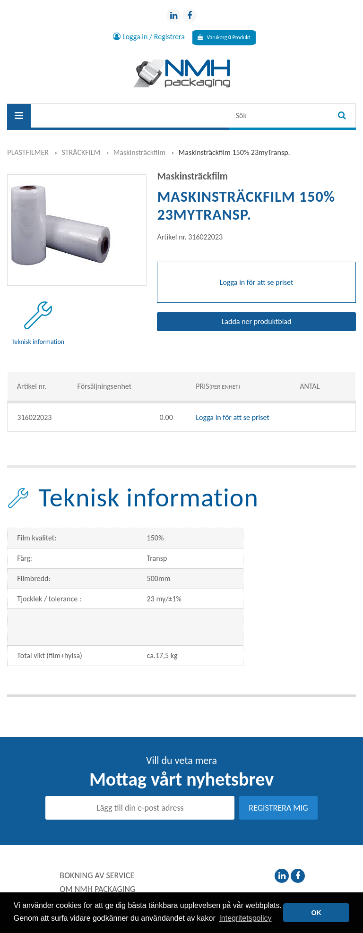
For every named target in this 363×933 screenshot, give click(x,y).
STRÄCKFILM (81, 152)
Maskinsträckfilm (139, 152)
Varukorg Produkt (224, 37)
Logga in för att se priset (232, 417)
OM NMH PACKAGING (97, 889)
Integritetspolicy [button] (245, 918)
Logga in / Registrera (138, 37)
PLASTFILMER (28, 152)
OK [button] (316, 912)
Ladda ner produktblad (257, 321)
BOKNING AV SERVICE (97, 876)
